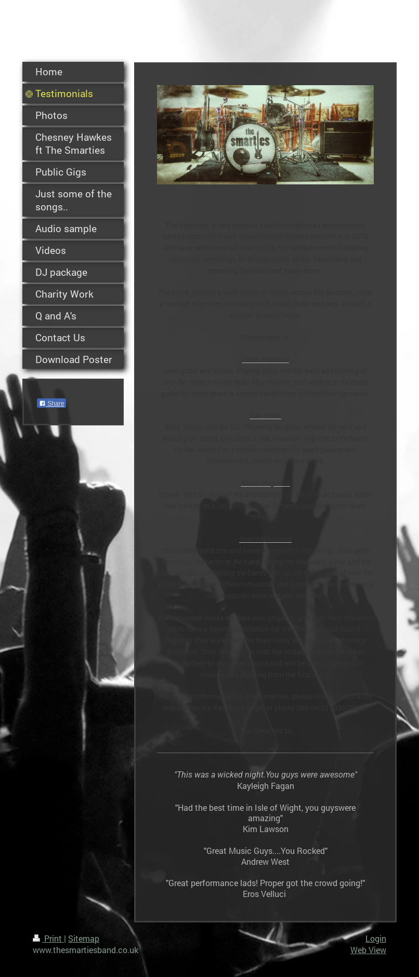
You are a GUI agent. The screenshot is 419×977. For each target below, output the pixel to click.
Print (48, 938)
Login (375, 938)
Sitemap (83, 938)
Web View (368, 949)
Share (51, 403)
